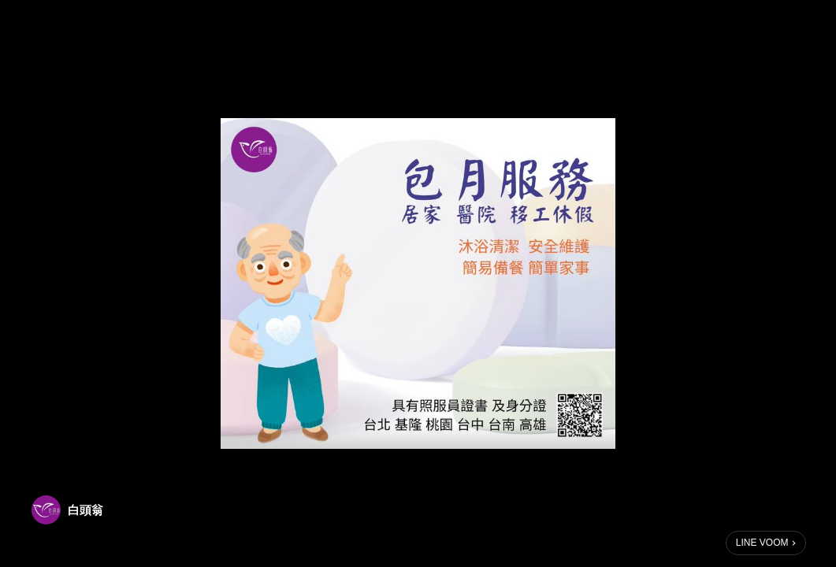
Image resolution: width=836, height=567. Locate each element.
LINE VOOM (762, 542)
